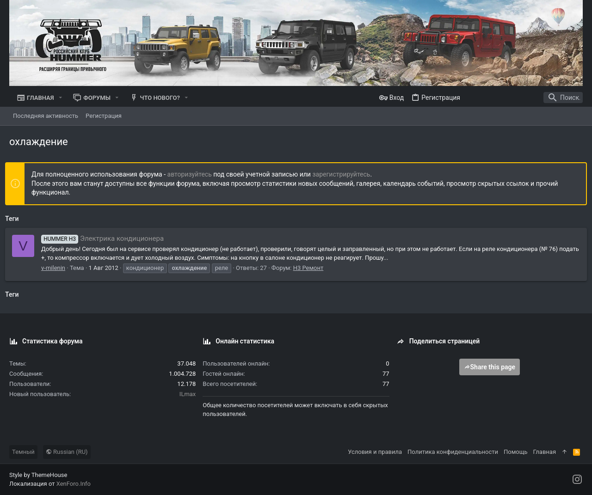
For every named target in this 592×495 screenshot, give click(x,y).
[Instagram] (577, 479)
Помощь (516, 451)
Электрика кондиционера (106, 238)
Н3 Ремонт (312, 267)
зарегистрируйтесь (345, 174)
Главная (544, 451)
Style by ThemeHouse (38, 474)
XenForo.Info (73, 483)
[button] (60, 97)
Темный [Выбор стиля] (23, 451)
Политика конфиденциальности (452, 451)
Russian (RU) (67, 451)
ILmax (187, 394)
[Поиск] (525, 97)
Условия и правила (375, 451)
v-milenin (57, 267)
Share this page (490, 367)
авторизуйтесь (194, 174)
